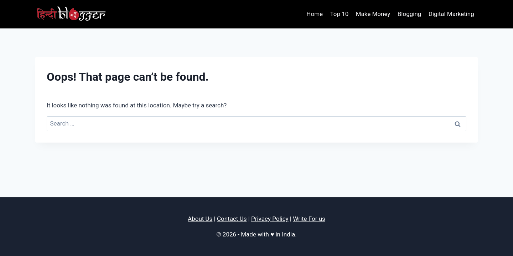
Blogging (409, 13)
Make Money (373, 13)
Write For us (309, 218)
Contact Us (232, 218)
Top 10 (339, 13)
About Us (200, 218)
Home (314, 13)
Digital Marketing (451, 13)
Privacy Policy (270, 218)
